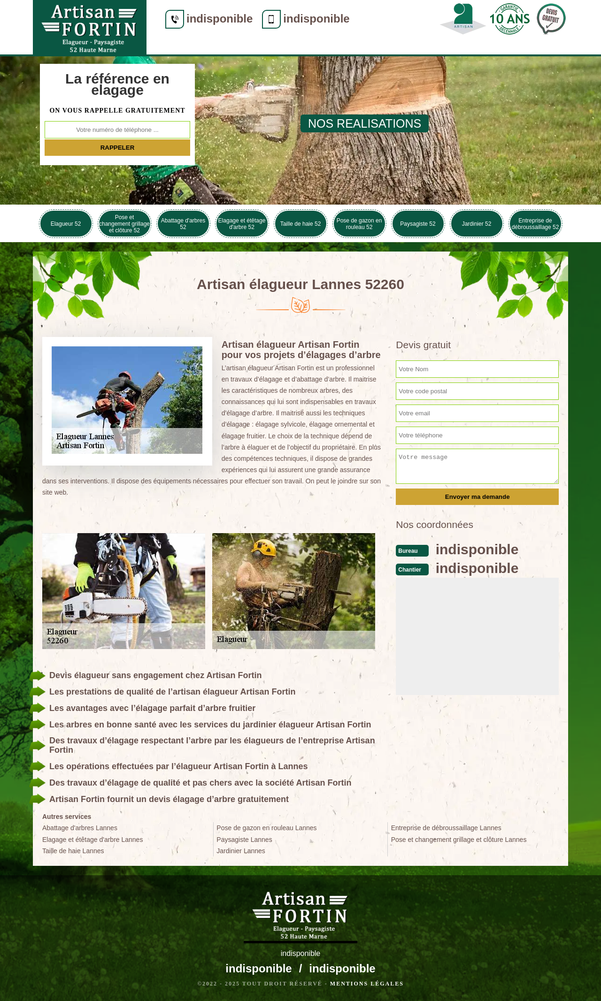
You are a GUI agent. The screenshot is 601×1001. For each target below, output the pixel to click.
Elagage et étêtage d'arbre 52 (242, 223)
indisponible (219, 18)
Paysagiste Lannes (244, 839)
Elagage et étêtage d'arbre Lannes (92, 839)
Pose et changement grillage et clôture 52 (124, 224)
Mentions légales (367, 983)
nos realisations (364, 123)
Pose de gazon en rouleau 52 (359, 223)
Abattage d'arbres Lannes (79, 828)
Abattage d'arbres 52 (183, 223)
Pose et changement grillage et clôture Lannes (459, 839)
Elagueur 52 (66, 224)
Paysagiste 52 (417, 224)
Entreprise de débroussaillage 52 (535, 223)
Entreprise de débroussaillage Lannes (446, 828)
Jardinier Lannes (240, 851)
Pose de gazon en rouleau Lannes (266, 828)
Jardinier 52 (477, 224)
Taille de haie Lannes (73, 851)
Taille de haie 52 (300, 224)
